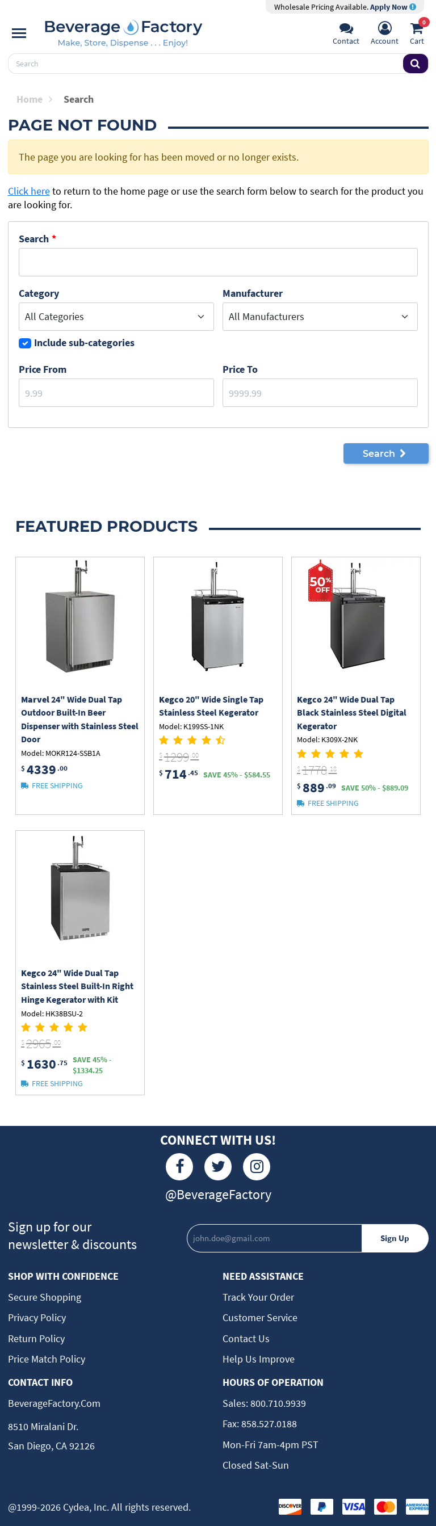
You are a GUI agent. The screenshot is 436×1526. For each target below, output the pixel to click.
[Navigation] (19, 33)
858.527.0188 (268, 1423)
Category (39, 293)
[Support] (346, 35)
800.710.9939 (277, 1403)
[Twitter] (218, 1166)
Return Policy (36, 1338)
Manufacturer (253, 293)
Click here (29, 190)
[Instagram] (256, 1166)
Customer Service (260, 1317)
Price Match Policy (46, 1358)
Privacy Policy (37, 1317)
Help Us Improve (259, 1358)
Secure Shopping (44, 1297)
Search (34, 238)
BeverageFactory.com (54, 1403)
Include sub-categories (84, 342)
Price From (42, 369)
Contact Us (246, 1338)
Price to (240, 369)
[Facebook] (179, 1166)
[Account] (385, 35)
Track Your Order (258, 1297)
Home (34, 99)
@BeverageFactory (218, 1194)
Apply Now (393, 7)
